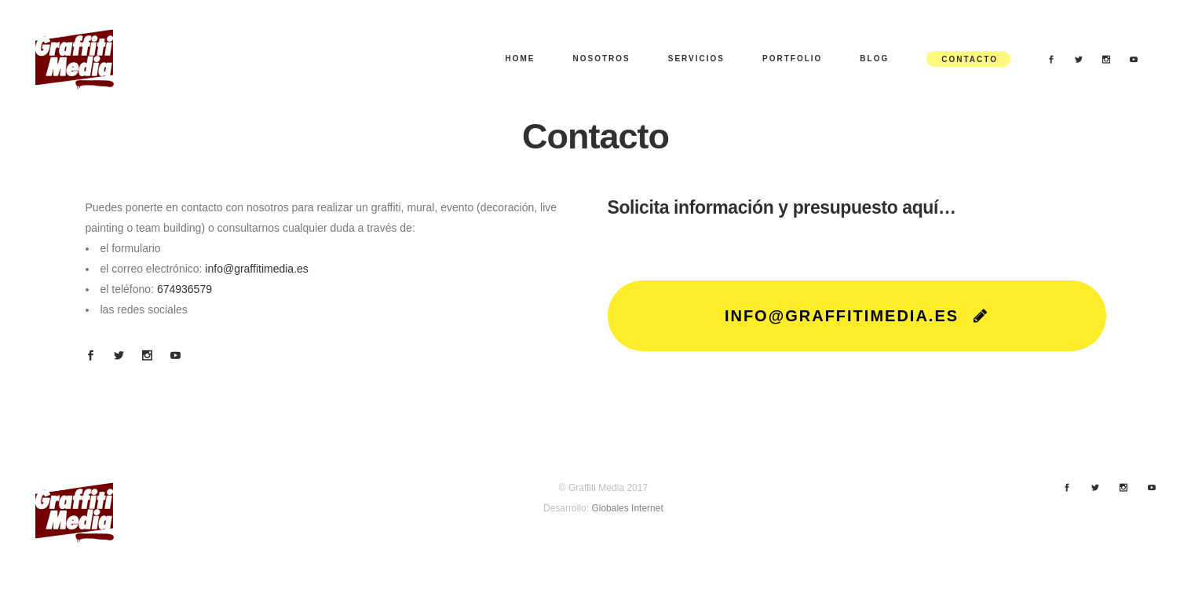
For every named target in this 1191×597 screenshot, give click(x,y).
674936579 (184, 289)
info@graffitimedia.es (256, 268)
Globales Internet (627, 508)
